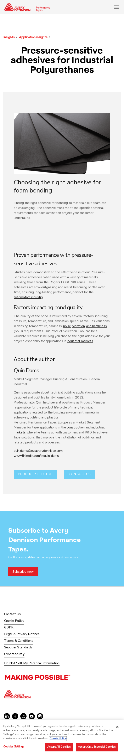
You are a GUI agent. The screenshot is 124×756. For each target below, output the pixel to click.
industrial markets (80, 341)
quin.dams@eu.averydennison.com (38, 450)
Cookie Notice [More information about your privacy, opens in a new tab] (58, 738)
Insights (9, 37)
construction (76, 427)
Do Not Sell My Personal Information (32, 663)
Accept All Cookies (59, 747)
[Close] (117, 726)
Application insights (33, 37)
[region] (62, 738)
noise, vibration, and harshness (85, 326)
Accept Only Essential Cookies (97, 747)
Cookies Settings (13, 747)
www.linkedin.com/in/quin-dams (36, 455)
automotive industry (28, 297)
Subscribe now (23, 571)
